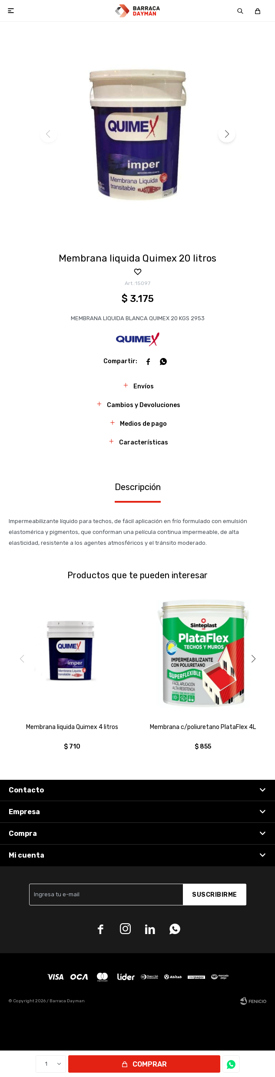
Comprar (150, 1064)
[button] (226, 133)
